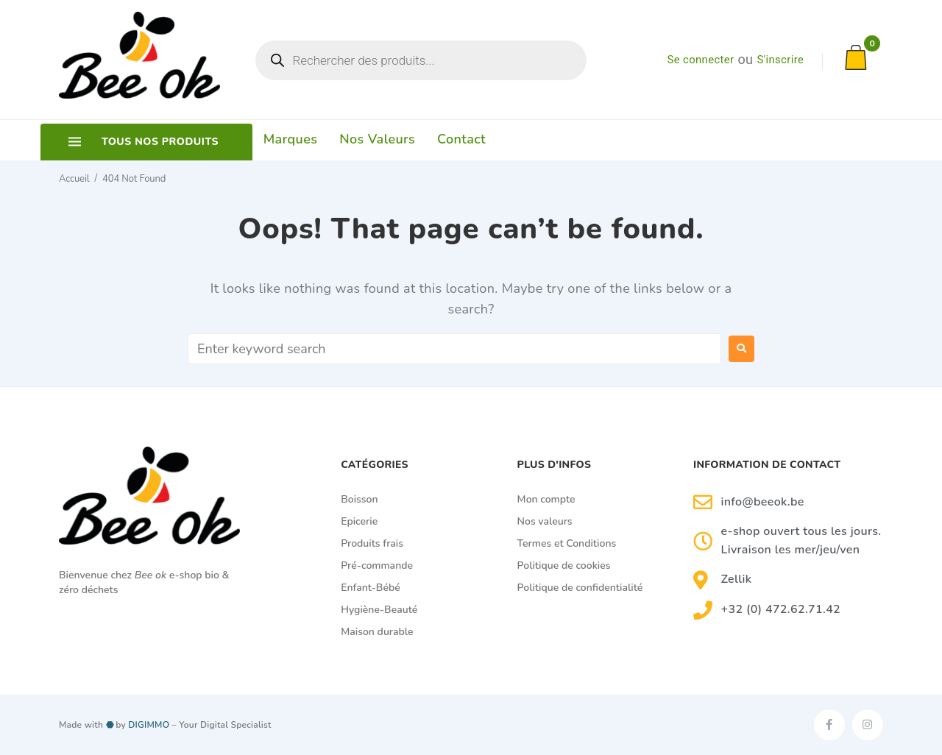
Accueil (74, 178)
